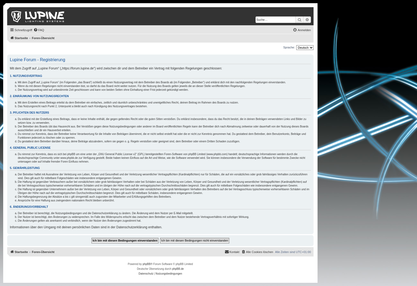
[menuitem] (39, 30)
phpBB (147, 264)
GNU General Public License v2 (117, 154)
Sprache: (289, 47)
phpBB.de (178, 268)
